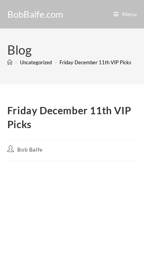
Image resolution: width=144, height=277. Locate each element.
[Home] (9, 62)
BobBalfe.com (35, 14)
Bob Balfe (29, 149)
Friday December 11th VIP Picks (95, 62)
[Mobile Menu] (125, 14)
